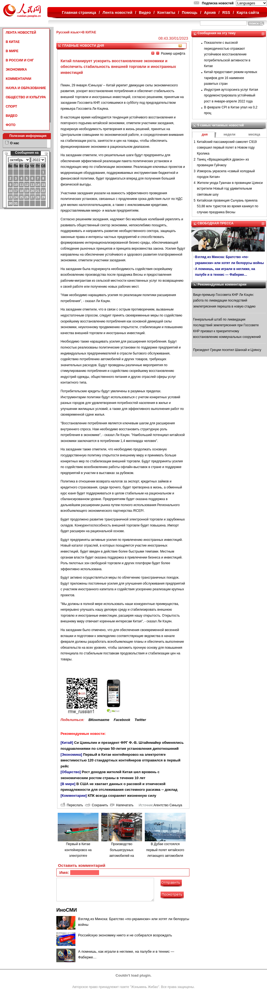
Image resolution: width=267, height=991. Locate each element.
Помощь (190, 12)
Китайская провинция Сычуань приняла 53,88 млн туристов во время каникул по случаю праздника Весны (227, 206)
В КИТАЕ (13, 42)
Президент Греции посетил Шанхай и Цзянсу (227, 350)
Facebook (122, 720)
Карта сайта (248, 12)
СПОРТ (11, 106)
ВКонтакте (98, 720)
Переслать (72, 805)
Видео (145, 12)
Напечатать (122, 805)
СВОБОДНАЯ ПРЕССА (216, 223)
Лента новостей (117, 12)
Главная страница (79, 12)
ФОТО (11, 125)
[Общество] (71, 772)
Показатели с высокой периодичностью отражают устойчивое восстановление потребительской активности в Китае (227, 54)
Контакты (166, 12)
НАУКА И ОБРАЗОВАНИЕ (26, 88)
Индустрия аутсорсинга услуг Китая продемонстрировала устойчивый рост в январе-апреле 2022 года (231, 95)
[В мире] (68, 784)
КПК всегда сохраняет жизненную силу (122, 796)
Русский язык (67, 32)
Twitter (140, 720)
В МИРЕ (12, 51)
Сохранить (96, 805)
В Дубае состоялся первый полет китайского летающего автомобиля (165, 850)
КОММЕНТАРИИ (18, 79)
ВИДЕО (11, 116)
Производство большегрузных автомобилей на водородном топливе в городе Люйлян (122, 855)
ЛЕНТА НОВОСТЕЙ (21, 33)
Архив (210, 12)
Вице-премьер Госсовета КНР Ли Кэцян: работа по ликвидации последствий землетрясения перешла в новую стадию (224, 300)
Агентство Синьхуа (168, 805)
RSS (226, 12)
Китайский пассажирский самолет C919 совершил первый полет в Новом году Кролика (227, 147)
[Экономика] (71, 754)
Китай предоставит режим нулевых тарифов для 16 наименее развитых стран (230, 78)
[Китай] (67, 743)
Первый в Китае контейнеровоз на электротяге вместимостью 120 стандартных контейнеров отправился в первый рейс (121, 760)
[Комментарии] (74, 796)
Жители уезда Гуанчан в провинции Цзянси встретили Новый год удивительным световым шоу (230, 188)
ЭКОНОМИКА (16, 69)
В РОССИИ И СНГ (20, 60)
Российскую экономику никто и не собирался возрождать (125, 935)
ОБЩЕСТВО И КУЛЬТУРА (26, 97)
